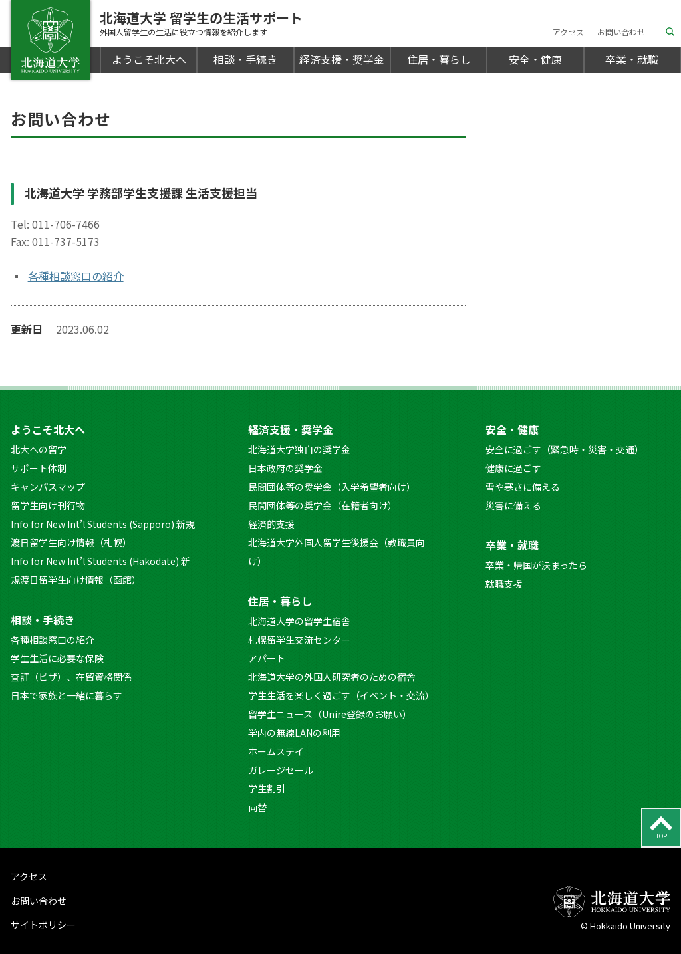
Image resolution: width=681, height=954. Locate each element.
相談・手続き (245, 59)
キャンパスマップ (48, 486)
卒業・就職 (631, 59)
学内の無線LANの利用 (294, 732)
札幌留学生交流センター (299, 639)
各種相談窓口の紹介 (76, 276)
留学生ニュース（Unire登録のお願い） (330, 714)
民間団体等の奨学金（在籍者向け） (322, 505)
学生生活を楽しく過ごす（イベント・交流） (341, 695)
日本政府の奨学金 (285, 468)
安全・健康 (535, 59)
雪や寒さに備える (522, 486)
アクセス (568, 31)
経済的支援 (271, 524)
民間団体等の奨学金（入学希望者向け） (332, 486)
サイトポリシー (43, 924)
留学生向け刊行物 (48, 505)
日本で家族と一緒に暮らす (66, 695)
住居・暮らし (439, 59)
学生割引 (266, 788)
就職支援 (504, 583)
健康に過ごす (513, 468)
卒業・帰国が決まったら (536, 565)
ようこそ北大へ (149, 59)
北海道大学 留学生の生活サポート (201, 23)
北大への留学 (39, 449)
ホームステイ (276, 751)
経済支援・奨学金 (341, 59)
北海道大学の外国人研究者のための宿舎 (332, 676)
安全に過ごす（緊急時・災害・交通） (564, 449)
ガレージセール (280, 769)
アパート (266, 658)
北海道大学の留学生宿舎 (299, 621)
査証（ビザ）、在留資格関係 (71, 676)
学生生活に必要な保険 (57, 658)
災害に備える (513, 505)
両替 (257, 807)
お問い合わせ (621, 31)
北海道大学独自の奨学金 (299, 449)
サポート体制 (39, 468)
